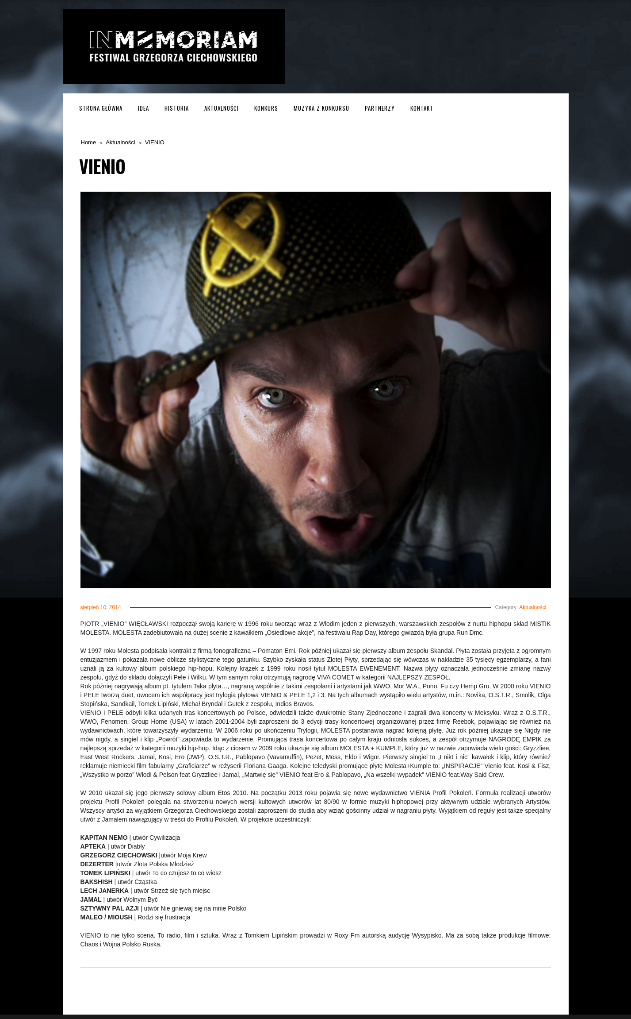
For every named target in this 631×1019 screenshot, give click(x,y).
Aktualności (221, 108)
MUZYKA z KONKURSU (321, 108)
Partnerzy (380, 108)
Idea (143, 108)
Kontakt (421, 108)
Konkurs (266, 108)
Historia (176, 108)
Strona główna (100, 108)
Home (88, 142)
